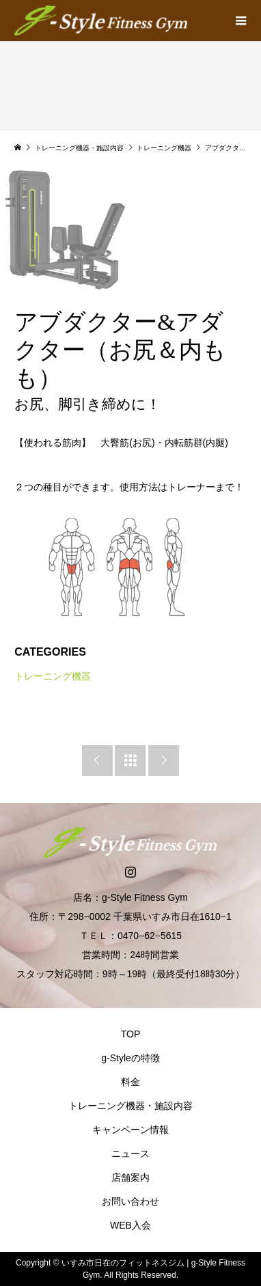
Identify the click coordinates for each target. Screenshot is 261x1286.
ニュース (130, 1153)
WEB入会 (130, 1225)
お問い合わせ (130, 1201)
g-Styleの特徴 (130, 1057)
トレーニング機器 (52, 676)
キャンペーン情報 (130, 1129)
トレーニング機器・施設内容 (130, 1105)
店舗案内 (130, 1177)
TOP (131, 1034)
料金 (130, 1081)
